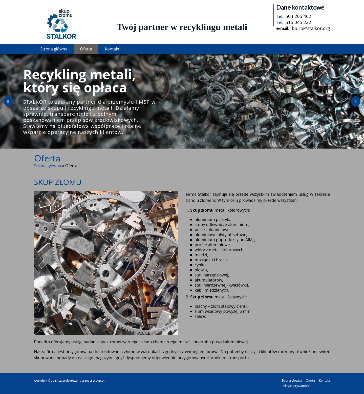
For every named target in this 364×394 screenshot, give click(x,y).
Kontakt (112, 49)
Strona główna (54, 49)
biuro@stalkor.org (311, 28)
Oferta (86, 49)
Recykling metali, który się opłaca (79, 80)
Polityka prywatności (296, 386)
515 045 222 (298, 22)
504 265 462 (298, 16)
